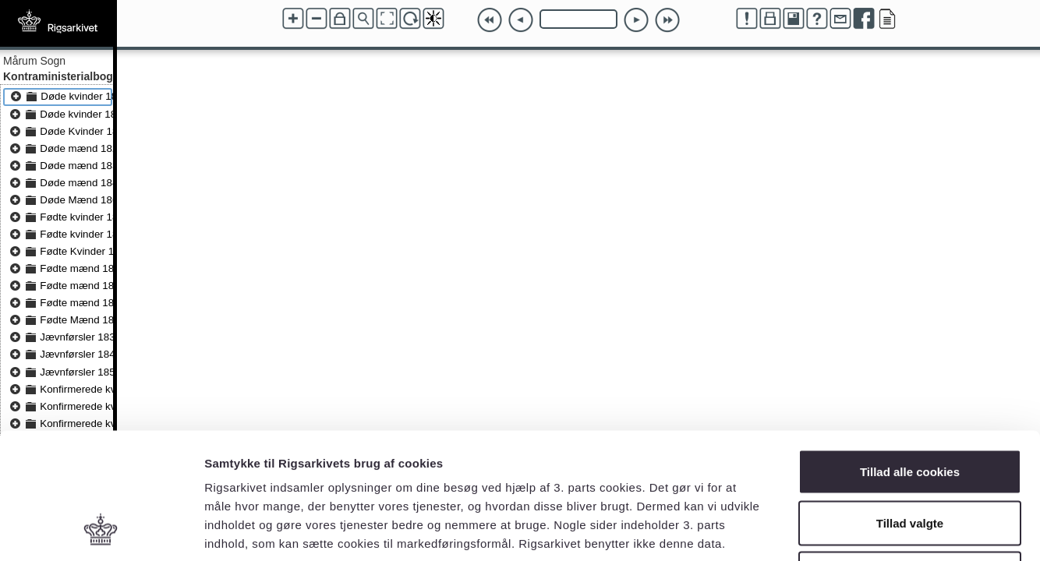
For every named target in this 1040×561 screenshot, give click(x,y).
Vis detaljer (810, 530)
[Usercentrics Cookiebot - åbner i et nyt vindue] (101, 530)
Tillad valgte (909, 408)
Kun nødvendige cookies (909, 458)
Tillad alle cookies (910, 356)
